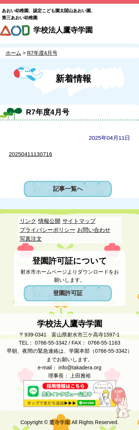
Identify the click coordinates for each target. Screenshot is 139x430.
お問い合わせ (93, 230)
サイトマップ (79, 221)
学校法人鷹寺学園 (63, 30)
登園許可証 (68, 293)
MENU (130, 32)
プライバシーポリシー (47, 230)
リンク (28, 221)
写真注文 (31, 239)
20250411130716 (30, 154)
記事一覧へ (68, 189)
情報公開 (49, 221)
